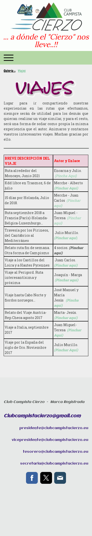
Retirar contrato (37, 522)
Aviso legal (9, 517)
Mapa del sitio (11, 522)
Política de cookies (60, 517)
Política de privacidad (33, 517)
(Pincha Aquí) (66, 175)
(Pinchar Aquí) (66, 188)
